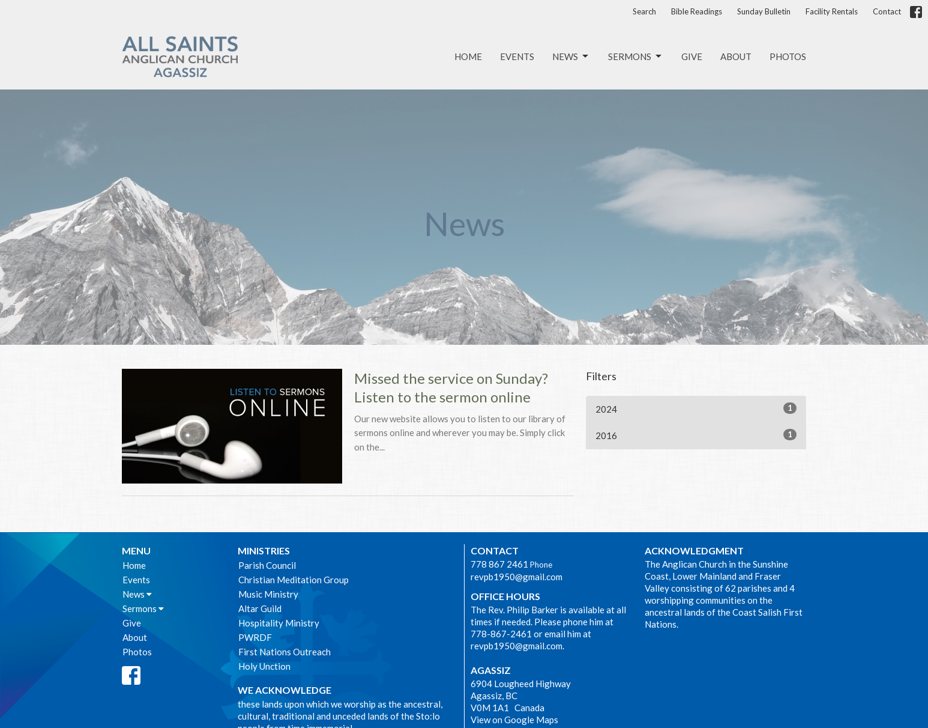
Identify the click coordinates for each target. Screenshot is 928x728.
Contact (887, 11)
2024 (696, 408)
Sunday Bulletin (764, 11)
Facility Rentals (832, 11)
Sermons (635, 56)
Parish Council (267, 565)
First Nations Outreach (284, 651)
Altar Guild (260, 608)
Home (468, 56)
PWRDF (255, 637)
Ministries (264, 550)
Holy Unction (264, 666)
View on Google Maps (514, 719)
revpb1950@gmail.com (516, 576)
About (736, 56)
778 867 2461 (499, 564)
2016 (696, 435)
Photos (788, 56)
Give (691, 56)
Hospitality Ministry (278, 622)
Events (517, 56)
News (571, 56)
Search (644, 11)
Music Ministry (268, 594)
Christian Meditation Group (293, 579)
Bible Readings (696, 11)
